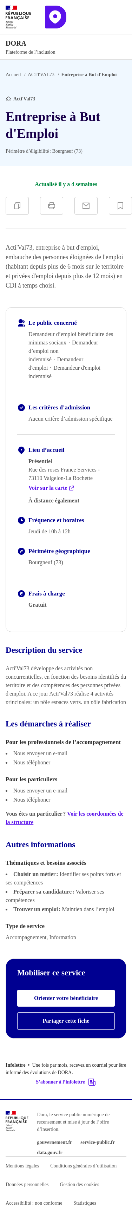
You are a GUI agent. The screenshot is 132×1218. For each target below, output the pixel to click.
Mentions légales (22, 1165)
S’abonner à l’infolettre (66, 1082)
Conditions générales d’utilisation (83, 1165)
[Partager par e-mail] (86, 206)
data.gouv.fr (49, 1152)
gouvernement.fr (54, 1142)
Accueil (13, 74)
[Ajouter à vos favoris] (120, 206)
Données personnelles (27, 1184)
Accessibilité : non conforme (34, 1203)
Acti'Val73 (24, 98)
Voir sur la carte (51, 488)
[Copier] (17, 206)
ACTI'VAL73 (41, 74)
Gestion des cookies (79, 1184)
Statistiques (84, 1203)
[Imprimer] (51, 206)
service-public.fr (97, 1142)
